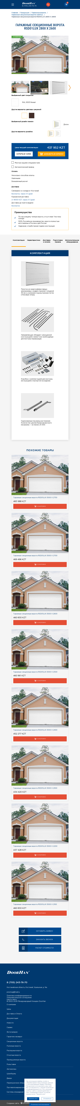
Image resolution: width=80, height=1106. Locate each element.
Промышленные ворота (16, 1059)
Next (69, 88)
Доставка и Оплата (14, 1013)
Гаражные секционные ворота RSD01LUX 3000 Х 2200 (35, 846)
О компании (11, 1004)
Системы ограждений (15, 1091)
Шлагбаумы (11, 1073)
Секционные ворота (15, 1041)
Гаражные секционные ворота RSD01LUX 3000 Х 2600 (35, 613)
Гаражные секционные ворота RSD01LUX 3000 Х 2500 (35, 671)
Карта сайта (12, 999)
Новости (10, 1022)
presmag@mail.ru (13, 991)
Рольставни (11, 1064)
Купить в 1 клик (24, 154)
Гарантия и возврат (14, 1036)
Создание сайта (18, 1103)
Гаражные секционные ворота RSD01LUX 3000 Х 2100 (35, 904)
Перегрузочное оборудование (19, 1082)
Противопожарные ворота (17, 1087)
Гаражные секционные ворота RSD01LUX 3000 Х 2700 (35, 555)
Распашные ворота (14, 1050)
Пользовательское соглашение (19, 997)
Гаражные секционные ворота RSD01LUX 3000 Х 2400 (35, 729)
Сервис (10, 1027)
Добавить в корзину (51, 154)
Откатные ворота (14, 1054)
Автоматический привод (24, 166)
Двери (9, 1078)
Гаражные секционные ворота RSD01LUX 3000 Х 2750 (35, 497)
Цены (9, 1008)
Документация (12, 1018)
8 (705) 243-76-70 (29, 6)
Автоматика (11, 1068)
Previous (13, 88)
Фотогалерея (12, 1031)
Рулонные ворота (14, 1045)
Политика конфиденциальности (19, 995)
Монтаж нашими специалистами (27, 162)
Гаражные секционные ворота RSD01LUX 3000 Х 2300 (35, 787)
